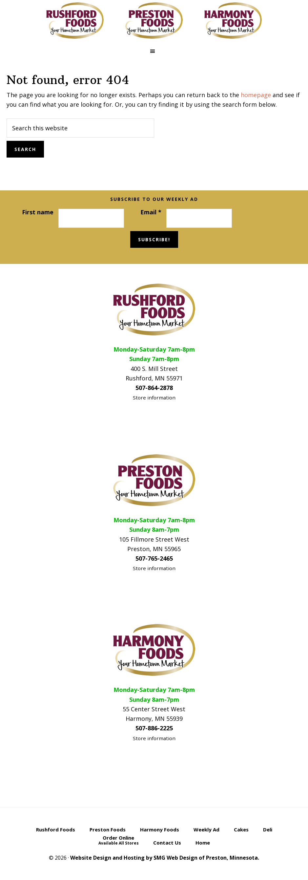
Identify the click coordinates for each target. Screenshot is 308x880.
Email (150, 212)
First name (37, 212)
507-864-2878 (154, 388)
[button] (154, 51)
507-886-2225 (154, 728)
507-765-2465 (154, 558)
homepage (256, 95)
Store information (154, 397)
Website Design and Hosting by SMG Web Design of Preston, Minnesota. (164, 857)
